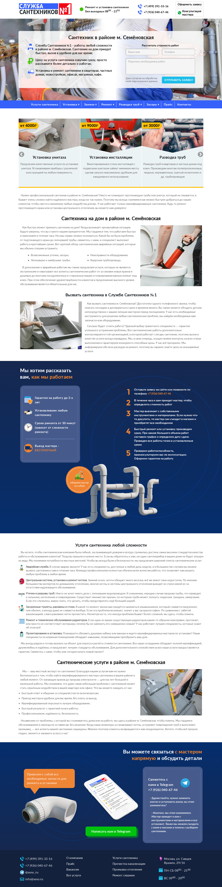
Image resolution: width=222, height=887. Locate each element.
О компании (74, 858)
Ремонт (106, 104)
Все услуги (73, 875)
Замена (89, 104)
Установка (70, 104)
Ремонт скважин (124, 875)
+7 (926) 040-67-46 (156, 12)
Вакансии (72, 869)
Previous (20, 153)
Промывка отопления (127, 869)
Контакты (184, 104)
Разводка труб (129, 104)
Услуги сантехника (44, 104)
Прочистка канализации (129, 863)
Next (198, 153)
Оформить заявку (190, 4)
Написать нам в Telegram (111, 831)
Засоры (152, 104)
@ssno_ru (31, 872)
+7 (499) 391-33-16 (156, 6)
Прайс (168, 104)
